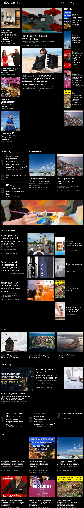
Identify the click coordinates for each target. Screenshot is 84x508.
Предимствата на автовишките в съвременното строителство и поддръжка (47, 487)
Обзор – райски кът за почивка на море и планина (67, 148)
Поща (72, 3)
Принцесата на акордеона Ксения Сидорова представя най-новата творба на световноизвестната (39, 84)
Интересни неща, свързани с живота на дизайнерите (11, 409)
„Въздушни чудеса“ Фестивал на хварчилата (76, 29)
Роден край (75, 57)
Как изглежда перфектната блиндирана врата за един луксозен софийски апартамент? (9, 28)
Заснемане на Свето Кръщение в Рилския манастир (77, 17)
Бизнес (38, 330)
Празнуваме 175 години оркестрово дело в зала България (9, 107)
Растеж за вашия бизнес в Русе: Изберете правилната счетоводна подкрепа (47, 316)
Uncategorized (61, 157)
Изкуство (24, 3)
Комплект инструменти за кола (16, 152)
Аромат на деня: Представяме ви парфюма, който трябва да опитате (10, 240)
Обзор (2, 230)
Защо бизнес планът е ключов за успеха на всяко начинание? (73, 259)
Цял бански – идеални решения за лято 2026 (48, 498)
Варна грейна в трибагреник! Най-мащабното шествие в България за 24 (11, 216)
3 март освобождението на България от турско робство (72, 231)
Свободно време (42, 3)
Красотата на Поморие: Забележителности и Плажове (40, 299)
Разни (36, 3)
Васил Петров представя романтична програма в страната (77, 64)
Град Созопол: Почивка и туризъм (67, 299)
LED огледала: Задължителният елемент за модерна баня (15, 166)
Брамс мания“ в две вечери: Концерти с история (9, 56)
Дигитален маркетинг (52, 3)
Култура (18, 3)
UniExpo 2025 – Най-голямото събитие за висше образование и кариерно (12, 257)
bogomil (4, 60)
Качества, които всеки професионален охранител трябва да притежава (14, 340)
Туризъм (30, 3)
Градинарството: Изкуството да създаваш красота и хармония (77, 78)
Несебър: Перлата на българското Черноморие (11, 299)
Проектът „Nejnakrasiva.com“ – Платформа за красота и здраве (9, 81)
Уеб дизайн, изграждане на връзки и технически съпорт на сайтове (73, 217)
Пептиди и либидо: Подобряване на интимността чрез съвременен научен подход (15, 364)
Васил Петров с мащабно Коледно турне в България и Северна (77, 45)
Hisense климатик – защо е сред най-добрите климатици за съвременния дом (49, 480)
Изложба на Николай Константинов (35, 39)
